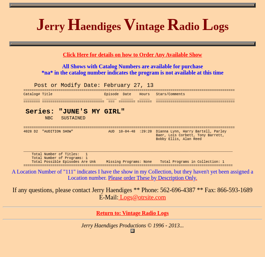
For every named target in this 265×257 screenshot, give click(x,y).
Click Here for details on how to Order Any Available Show (132, 55)
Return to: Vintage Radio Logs (132, 234)
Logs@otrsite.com (142, 218)
